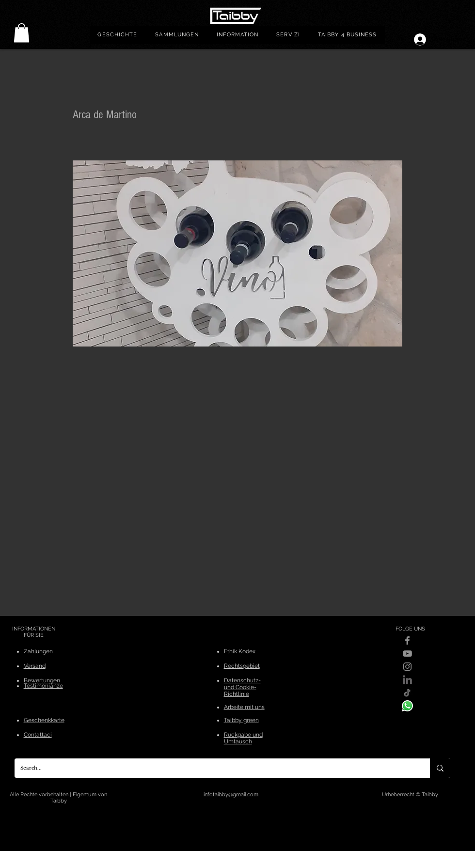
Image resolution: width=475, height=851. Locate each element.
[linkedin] (407, 679)
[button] (177, 35)
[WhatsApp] (407, 705)
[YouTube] (407, 653)
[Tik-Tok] (407, 692)
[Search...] (215, 768)
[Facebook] (407, 640)
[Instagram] (407, 666)
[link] (22, 32)
